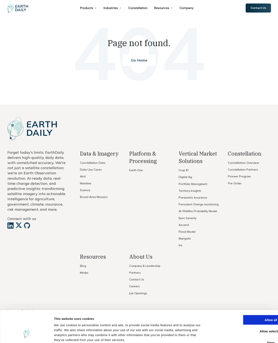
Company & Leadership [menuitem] (144, 266)
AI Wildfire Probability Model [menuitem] (198, 211)
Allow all (243, 294)
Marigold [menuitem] (185, 238)
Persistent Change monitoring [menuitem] (199, 204)
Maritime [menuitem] (85, 183)
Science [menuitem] (85, 190)
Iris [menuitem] (180, 245)
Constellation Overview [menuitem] (243, 163)
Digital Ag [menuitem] (185, 177)
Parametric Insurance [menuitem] (193, 197)
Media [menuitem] (84, 272)
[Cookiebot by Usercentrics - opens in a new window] (27, 335)
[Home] (18, 8)
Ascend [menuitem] (184, 225)
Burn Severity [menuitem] (187, 218)
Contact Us (258, 8)
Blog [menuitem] (83, 266)
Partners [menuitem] (135, 272)
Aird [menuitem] (83, 176)
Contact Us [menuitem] (136, 279)
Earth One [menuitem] (136, 170)
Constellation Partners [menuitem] (243, 169)
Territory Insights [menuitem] (190, 191)
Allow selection (243, 306)
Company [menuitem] (187, 8)
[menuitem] (88, 8)
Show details (216, 335)
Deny (244, 317)
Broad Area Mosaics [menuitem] (94, 197)
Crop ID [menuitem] (184, 170)
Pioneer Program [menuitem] (239, 176)
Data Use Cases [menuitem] (91, 169)
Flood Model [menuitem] (187, 232)
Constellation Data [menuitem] (92, 163)
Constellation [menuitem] (138, 8)
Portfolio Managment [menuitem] (193, 184)
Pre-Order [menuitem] (235, 183)
